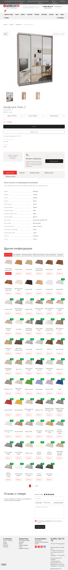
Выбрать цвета (34, 132)
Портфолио (29, 1)
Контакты (62, 1)
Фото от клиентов (7, 540)
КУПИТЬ (34, 127)
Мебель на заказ (8, 14)
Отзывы (18, 1)
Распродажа (60, 17)
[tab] (10, 173)
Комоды (6, 17)
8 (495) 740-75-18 (48, 6)
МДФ (57, 14)
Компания (13, 1)
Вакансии (5, 545)
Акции (6, 1)
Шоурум (9, 1)
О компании (7, 539)
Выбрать (18, 273)
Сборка (21, 543)
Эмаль (62, 14)
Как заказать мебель (24, 540)
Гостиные (29, 14)
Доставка (21, 542)
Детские (51, 14)
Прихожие (44, 14)
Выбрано (8, 273)
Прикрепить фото (58, 502)
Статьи (21, 547)
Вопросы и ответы (24, 548)
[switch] (36, 521)
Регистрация (38, 540)
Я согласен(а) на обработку (49, 521)
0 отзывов (10, 112)
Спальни (36, 14)
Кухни (17, 14)
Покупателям (35, 1)
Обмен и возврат (23, 545)
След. (36, 486)
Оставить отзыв (40, 527)
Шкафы (23, 14)
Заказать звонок (48, 7)
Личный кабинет (40, 539)
